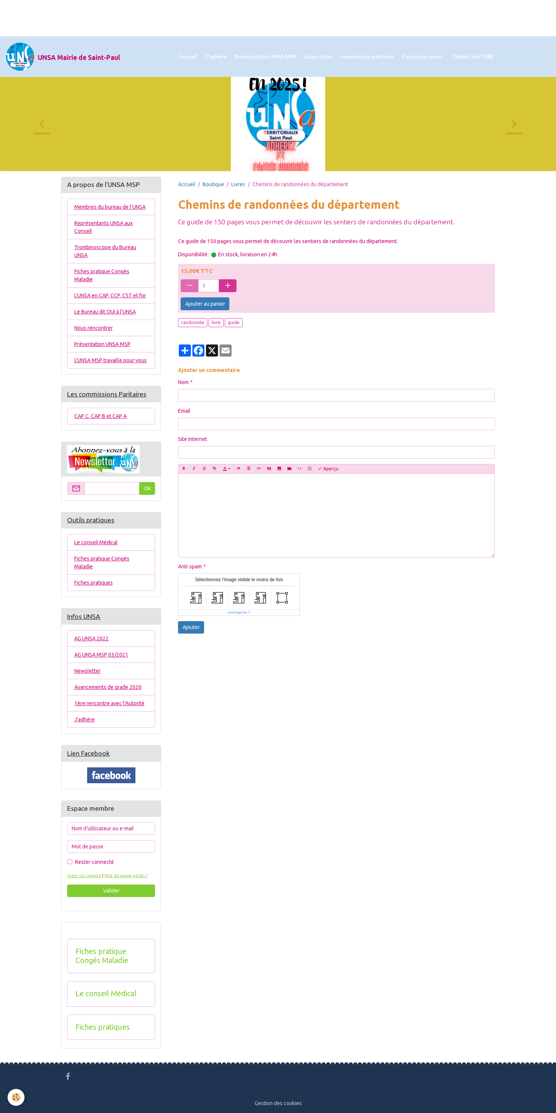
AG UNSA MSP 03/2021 (101, 655)
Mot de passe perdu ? (125, 875)
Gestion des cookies (278, 1103)
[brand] (62, 56)
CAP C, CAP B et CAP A (100, 416)
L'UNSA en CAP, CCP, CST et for (110, 295)
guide (234, 322)
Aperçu (328, 469)
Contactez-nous (422, 56)
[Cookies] (16, 1097)
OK (147, 488)
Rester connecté (94, 862)
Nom (183, 382)
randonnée (192, 322)
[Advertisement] (137, 17)
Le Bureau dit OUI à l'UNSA (105, 312)
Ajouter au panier (205, 304)
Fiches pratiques (93, 583)
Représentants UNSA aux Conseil (103, 227)
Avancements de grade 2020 (107, 687)
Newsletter (87, 671)
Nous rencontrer (93, 328)
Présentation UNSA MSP (265, 56)
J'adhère (216, 56)
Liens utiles (318, 56)
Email (184, 411)
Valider (111, 891)
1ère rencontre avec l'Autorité (109, 703)
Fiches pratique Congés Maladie (101, 275)
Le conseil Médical (96, 542)
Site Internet (192, 439)
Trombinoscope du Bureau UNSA (105, 251)
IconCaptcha (237, 612)
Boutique (213, 184)
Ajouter (191, 627)
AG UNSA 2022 (91, 638)
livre (216, 322)
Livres (238, 184)
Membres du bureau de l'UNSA (110, 207)
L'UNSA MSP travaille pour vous (110, 360)
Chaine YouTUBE (472, 56)
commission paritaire (367, 56)
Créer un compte (84, 875)
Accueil (188, 56)
